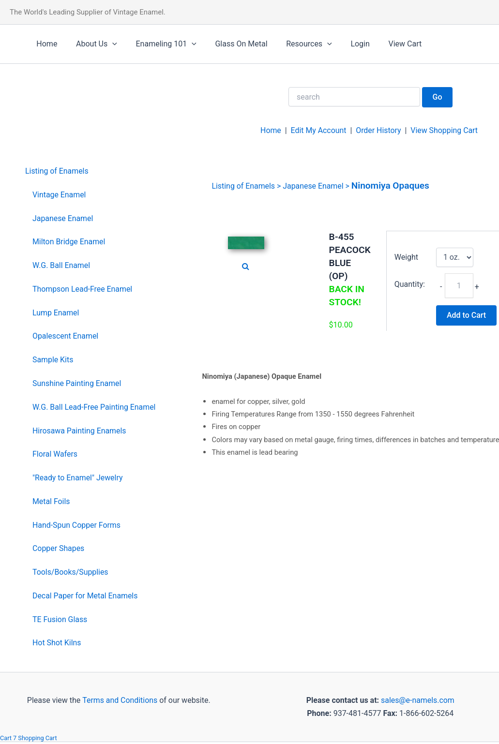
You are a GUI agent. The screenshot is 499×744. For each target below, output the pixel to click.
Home (45, 43)
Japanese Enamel (62, 218)
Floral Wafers (55, 454)
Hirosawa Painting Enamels (79, 430)
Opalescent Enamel (65, 336)
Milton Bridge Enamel (69, 241)
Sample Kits (53, 359)
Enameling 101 (158, 44)
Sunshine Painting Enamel (77, 383)
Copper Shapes (58, 548)
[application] (107, 44)
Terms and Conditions (119, 700)
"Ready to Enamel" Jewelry (77, 477)
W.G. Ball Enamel (61, 265)
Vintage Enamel (59, 194)
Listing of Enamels (57, 171)
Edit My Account (317, 130)
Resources (295, 44)
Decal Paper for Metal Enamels (85, 595)
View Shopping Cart (444, 130)
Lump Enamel (55, 312)
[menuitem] (90, 171)
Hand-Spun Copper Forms (76, 525)
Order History (377, 130)
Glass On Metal (230, 43)
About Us (91, 44)
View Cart (384, 43)
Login (342, 43)
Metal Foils (51, 501)
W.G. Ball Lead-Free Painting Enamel (94, 407)
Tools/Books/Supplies (70, 572)
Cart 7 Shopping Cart (29, 738)
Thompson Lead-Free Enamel (82, 289)
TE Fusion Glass (60, 619)
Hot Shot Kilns (56, 642)
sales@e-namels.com (417, 700)
